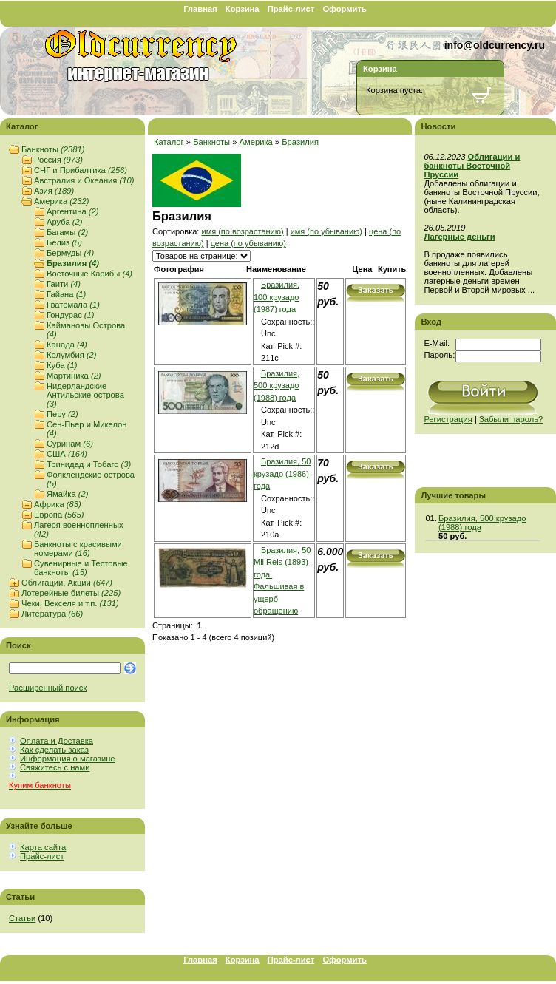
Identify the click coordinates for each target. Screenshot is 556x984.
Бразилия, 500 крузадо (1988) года (276, 385)
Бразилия (73, 263)
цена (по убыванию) (248, 243)
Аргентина (73, 211)
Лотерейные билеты (71, 592)
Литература (52, 613)
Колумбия (72, 354)
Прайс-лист (291, 8)
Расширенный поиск (48, 687)
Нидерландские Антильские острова (85, 394)
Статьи (22, 918)
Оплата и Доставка (56, 740)
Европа (59, 514)
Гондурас (71, 315)
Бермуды (70, 252)
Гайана (66, 294)
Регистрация (448, 419)
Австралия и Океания (84, 180)
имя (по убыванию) (326, 231)
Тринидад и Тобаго (89, 464)
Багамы (67, 232)
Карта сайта (43, 847)
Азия (54, 190)
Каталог (169, 142)
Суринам (70, 443)
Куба (62, 365)
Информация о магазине (67, 758)
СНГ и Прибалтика (80, 170)
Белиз (64, 242)
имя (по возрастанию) (242, 231)
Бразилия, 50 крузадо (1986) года (282, 473)
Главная (200, 8)
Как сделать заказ (54, 749)
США (67, 453)
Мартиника (74, 375)
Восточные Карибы (89, 273)
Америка (61, 201)
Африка (57, 504)
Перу (62, 414)
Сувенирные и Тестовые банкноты (81, 568)
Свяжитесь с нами (54, 767)
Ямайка (67, 493)
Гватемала (73, 304)
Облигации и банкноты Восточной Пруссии (472, 165)
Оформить (344, 8)
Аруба (64, 221)
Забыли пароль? (511, 419)
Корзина (243, 8)
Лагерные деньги (459, 236)
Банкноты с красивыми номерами (78, 548)
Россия (58, 159)
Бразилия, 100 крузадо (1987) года (276, 296)
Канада (67, 344)
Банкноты (52, 149)
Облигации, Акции (66, 582)
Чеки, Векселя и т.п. (70, 603)
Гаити (64, 283)
